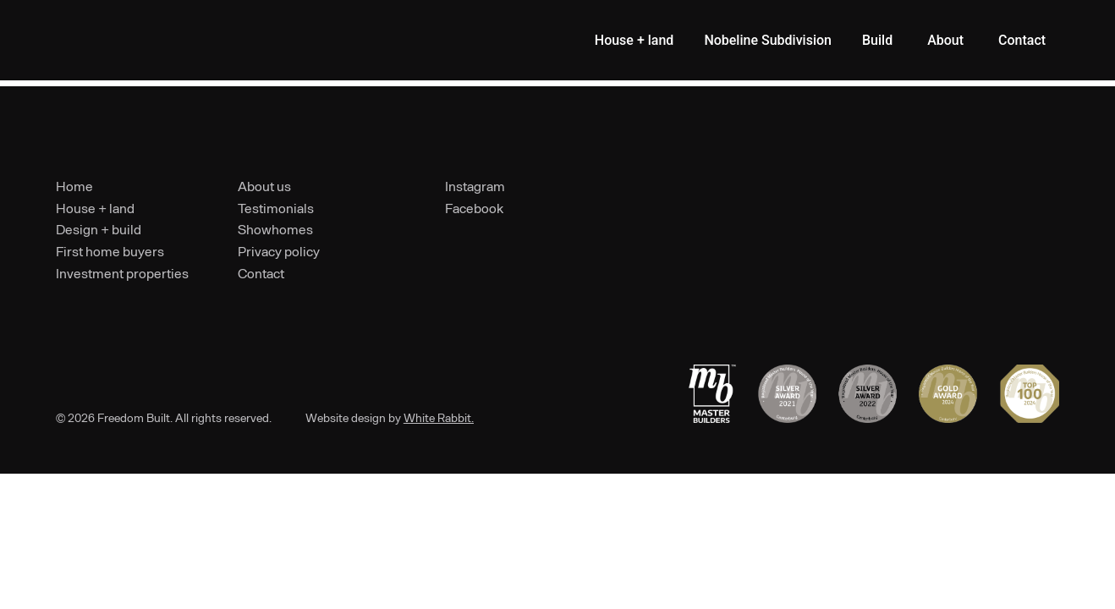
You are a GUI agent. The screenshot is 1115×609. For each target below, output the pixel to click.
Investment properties (122, 273)
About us (264, 186)
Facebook (474, 208)
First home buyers (110, 251)
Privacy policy (279, 251)
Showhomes (275, 229)
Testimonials (276, 208)
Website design (345, 417)
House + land (95, 208)
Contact (261, 273)
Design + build (98, 229)
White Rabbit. (439, 417)
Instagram (475, 186)
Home (74, 186)
